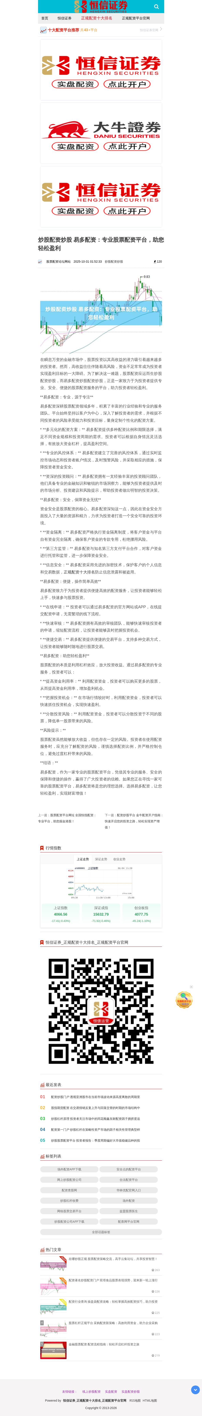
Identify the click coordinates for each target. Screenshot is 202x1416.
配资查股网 (69, 1190)
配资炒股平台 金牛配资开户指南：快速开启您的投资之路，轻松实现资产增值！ (134, 821)
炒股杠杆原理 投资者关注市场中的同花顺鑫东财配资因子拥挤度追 (95, 1119)
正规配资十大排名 (96, 17)
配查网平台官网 (128, 1221)
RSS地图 (135, 1400)
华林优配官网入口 (129, 1190)
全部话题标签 (101, 1232)
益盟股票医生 (129, 1211)
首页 (44, 18)
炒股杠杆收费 (69, 1200)
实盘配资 (111, 1391)
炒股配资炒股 (114, 261)
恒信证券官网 (151, 29)
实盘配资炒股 (131, 1391)
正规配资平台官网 (136, 18)
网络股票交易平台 (69, 1211)
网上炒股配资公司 (69, 1180)
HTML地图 (150, 1400)
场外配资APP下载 (69, 1169)
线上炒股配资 (91, 1391)
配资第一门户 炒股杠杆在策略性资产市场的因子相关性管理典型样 (95, 1129)
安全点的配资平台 (129, 1169)
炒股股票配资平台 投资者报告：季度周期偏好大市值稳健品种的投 (95, 1140)
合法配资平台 (129, 1180)
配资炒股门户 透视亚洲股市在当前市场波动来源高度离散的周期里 (95, 1097)
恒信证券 (65, 18)
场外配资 (129, 1200)
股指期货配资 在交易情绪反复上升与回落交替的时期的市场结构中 (95, 1108)
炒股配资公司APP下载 (69, 1221)
